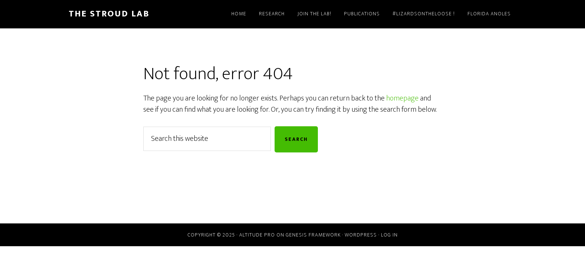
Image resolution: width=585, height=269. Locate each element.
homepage (402, 98)
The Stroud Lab (109, 13)
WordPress (361, 235)
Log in (389, 235)
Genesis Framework (313, 235)
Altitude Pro (257, 235)
